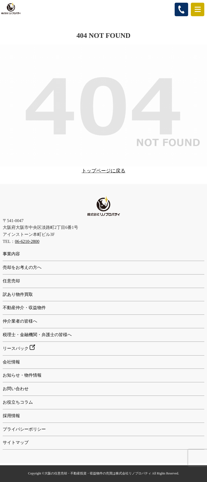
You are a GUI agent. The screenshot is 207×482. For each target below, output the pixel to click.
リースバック (19, 347)
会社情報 (11, 362)
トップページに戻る (103, 170)
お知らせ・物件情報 (22, 375)
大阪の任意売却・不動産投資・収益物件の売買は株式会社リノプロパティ (97, 473)
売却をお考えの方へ (22, 267)
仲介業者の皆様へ (20, 321)
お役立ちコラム (18, 402)
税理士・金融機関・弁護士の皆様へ (37, 334)
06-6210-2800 (27, 241)
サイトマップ (16, 442)
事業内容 (11, 254)
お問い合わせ (16, 388)
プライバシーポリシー (24, 429)
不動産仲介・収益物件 (24, 307)
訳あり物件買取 (18, 294)
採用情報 (11, 415)
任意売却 (11, 281)
